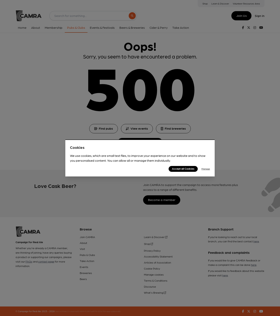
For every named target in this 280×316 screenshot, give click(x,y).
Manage (205, 168)
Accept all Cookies (183, 168)
